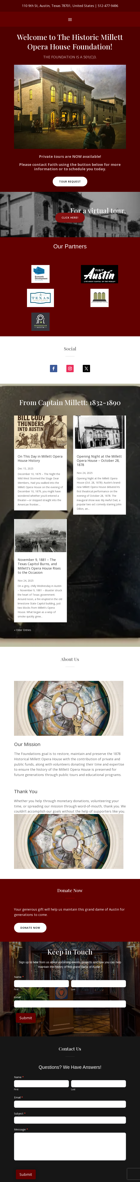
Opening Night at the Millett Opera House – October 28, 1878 (99, 460)
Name (19, 977)
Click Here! (70, 217)
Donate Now (30, 927)
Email (17, 997)
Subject (20, 1113)
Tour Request (70, 181)
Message (21, 1129)
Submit (26, 1017)
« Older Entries (22, 630)
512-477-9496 (108, 5)
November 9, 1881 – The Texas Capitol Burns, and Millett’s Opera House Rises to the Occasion (39, 566)
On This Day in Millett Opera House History (40, 458)
